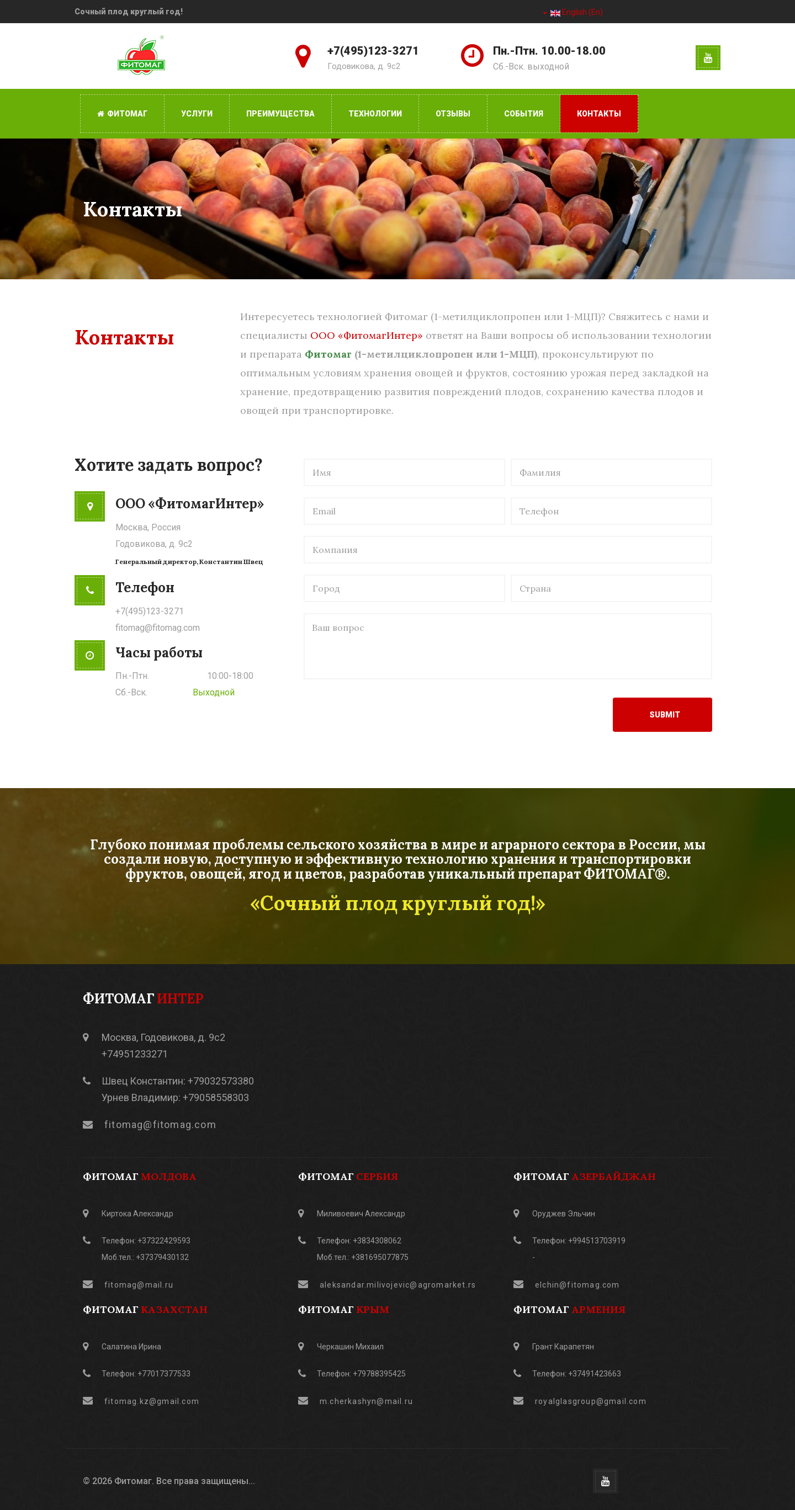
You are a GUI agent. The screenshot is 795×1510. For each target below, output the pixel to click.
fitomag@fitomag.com (157, 628)
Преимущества (280, 113)
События (523, 113)
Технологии (375, 113)
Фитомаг (122, 113)
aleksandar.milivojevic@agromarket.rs (398, 1284)
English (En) (573, 12)
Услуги (197, 113)
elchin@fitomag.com (577, 1284)
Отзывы (453, 113)
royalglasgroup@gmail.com (590, 1401)
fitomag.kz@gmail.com (151, 1401)
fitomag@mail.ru (138, 1284)
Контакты (599, 113)
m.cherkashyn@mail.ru (366, 1401)
